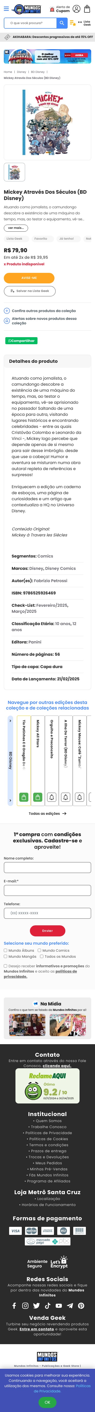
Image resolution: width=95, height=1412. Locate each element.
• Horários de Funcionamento (47, 1204)
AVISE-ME (29, 278)
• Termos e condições (47, 1144)
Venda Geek (47, 1318)
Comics (45, 556)
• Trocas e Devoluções (47, 1156)
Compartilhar (22, 340)
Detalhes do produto (33, 361)
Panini (35, 642)
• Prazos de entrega (48, 1150)
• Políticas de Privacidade (47, 1132)
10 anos (62, 624)
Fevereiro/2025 (51, 605)
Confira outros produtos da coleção (40, 311)
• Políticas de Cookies (47, 1138)
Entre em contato (37, 1329)
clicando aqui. (57, 1065)
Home (8, 72)
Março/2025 (24, 611)
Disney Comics (60, 568)
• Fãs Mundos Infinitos (48, 1175)
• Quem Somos (47, 1120)
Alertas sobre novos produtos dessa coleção (40, 320)
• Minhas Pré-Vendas (47, 1169)
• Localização (47, 1198)
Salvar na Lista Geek (32, 291)
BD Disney (38, 72)
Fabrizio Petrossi (50, 581)
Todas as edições (47, 813)
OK (47, 1402)
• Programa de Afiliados (47, 1181)
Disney (21, 72)
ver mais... (16, 228)
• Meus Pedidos (47, 1163)
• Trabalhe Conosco (47, 1126)
